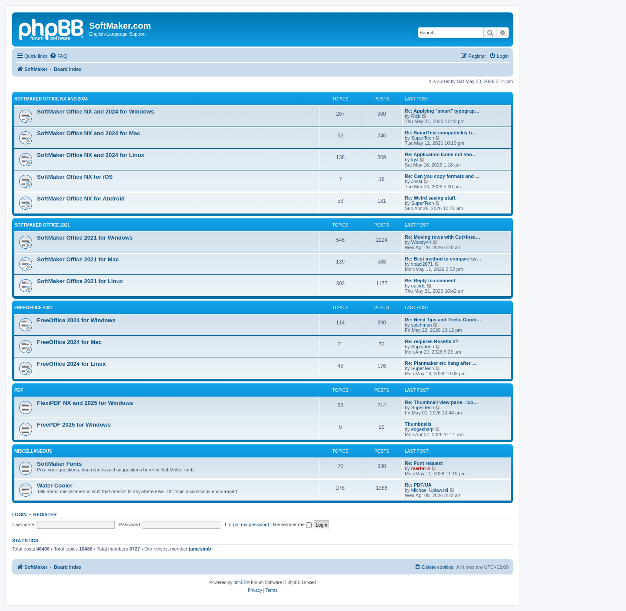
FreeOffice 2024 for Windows (76, 320)
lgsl (415, 159)
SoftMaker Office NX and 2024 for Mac (88, 133)
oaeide (418, 285)
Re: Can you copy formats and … (442, 176)
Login (19, 514)
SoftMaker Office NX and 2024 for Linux (90, 155)
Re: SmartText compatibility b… (440, 132)
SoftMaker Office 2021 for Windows (85, 237)
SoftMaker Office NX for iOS (75, 177)
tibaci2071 (422, 264)
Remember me (292, 524)
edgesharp (422, 429)
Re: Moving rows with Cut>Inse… (442, 237)
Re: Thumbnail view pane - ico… (441, 402)
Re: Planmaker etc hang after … (441, 363)
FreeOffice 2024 (33, 307)
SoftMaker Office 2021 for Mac (78, 259)
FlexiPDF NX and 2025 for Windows (85, 403)
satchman (421, 324)
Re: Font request (424, 463)
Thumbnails (418, 424)
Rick (415, 116)
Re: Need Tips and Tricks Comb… (443, 319)
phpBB (239, 582)
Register (45, 514)
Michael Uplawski (429, 490)
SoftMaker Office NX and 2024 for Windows (95, 111)
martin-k (420, 468)
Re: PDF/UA (418, 484)
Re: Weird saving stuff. (430, 197)
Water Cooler (55, 485)
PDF (18, 390)
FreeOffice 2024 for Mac (69, 342)
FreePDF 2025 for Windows (74, 424)
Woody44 (421, 242)
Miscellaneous (33, 451)
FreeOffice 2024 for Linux (71, 364)
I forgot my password (247, 524)
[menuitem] (58, 56)
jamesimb (200, 548)
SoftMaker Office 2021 (42, 225)
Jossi (416, 181)
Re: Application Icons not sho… (441, 154)
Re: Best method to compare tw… (443, 258)
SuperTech (422, 137)
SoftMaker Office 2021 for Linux (80, 281)
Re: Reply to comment (430, 280)
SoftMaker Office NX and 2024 (51, 99)
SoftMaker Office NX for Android (81, 198)
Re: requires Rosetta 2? (431, 341)
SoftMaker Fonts (59, 464)
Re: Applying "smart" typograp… (442, 111)
